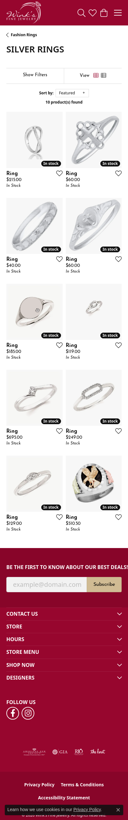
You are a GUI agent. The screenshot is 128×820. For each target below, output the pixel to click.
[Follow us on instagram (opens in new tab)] (28, 713)
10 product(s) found (63, 102)
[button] (81, 12)
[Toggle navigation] (118, 12)
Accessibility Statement (64, 798)
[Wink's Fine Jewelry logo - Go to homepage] (23, 12)
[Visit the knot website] (97, 752)
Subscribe (104, 584)
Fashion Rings (24, 34)
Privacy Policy (39, 785)
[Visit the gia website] (60, 752)
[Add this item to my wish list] (57, 173)
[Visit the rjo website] (79, 752)
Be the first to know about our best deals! (64, 567)
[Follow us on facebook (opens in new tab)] (12, 713)
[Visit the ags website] (34, 752)
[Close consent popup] (118, 810)
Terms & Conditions (82, 785)
